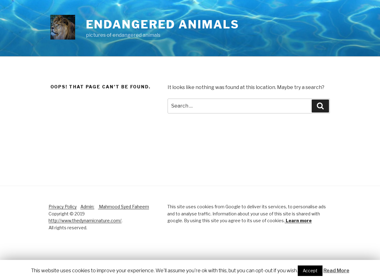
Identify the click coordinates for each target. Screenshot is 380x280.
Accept (310, 270)
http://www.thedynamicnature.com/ (85, 220)
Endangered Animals (163, 24)
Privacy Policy (63, 206)
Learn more (298, 220)
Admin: (87, 206)
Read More (336, 271)
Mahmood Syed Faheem (123, 206)
